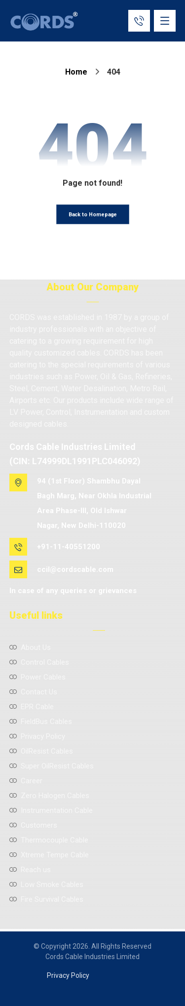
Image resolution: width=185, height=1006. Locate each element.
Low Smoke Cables (46, 884)
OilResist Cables (41, 751)
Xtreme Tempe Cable (49, 854)
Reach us (30, 869)
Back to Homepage (92, 214)
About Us (30, 647)
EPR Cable (31, 706)
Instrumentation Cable (51, 810)
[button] (165, 21)
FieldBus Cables (40, 721)
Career (25, 780)
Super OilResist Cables (51, 766)
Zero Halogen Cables (49, 795)
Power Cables (37, 677)
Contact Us (33, 691)
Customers (33, 825)
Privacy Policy (37, 736)
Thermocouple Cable (48, 840)
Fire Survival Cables (46, 899)
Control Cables (39, 662)
